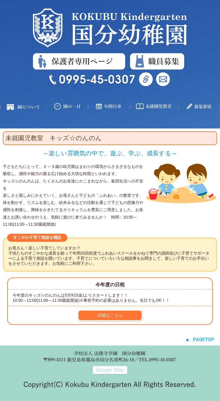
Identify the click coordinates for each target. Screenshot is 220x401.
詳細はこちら (110, 315)
